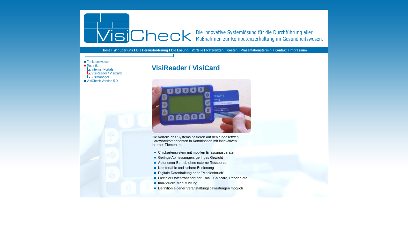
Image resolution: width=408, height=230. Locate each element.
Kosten (232, 50)
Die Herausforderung (152, 50)
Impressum (298, 50)
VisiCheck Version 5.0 (102, 81)
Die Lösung (179, 50)
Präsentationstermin (256, 50)
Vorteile (197, 50)
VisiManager (100, 77)
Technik (92, 65)
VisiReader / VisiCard (106, 73)
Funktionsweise (98, 62)
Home (106, 50)
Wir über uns (123, 50)
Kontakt (281, 50)
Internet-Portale (102, 69)
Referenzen (214, 50)
